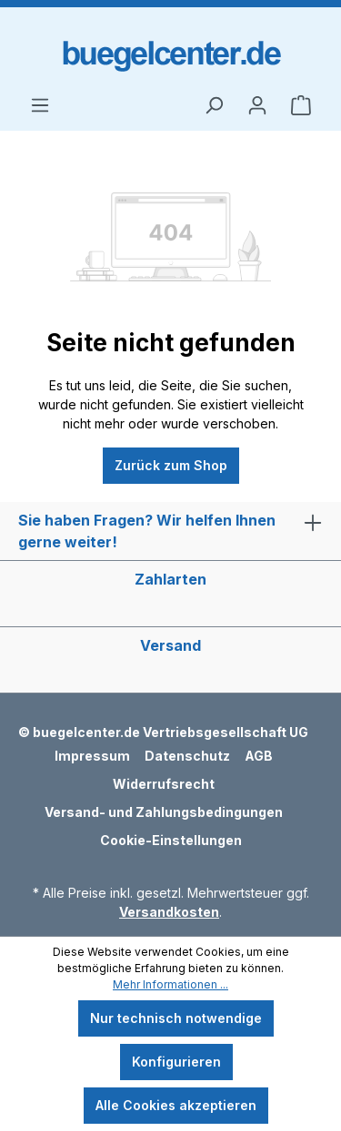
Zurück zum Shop (171, 465)
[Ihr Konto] (257, 105)
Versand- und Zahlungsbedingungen (164, 812)
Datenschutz (187, 755)
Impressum (92, 755)
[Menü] (40, 105)
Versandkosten (169, 912)
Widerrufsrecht (164, 784)
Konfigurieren (176, 1061)
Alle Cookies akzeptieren (175, 1105)
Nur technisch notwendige (176, 1018)
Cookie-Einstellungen (171, 840)
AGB (259, 755)
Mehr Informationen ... (170, 984)
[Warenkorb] (301, 105)
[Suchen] (214, 105)
